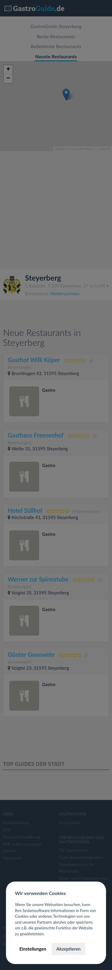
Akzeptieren (68, 948)
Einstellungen (32, 948)
